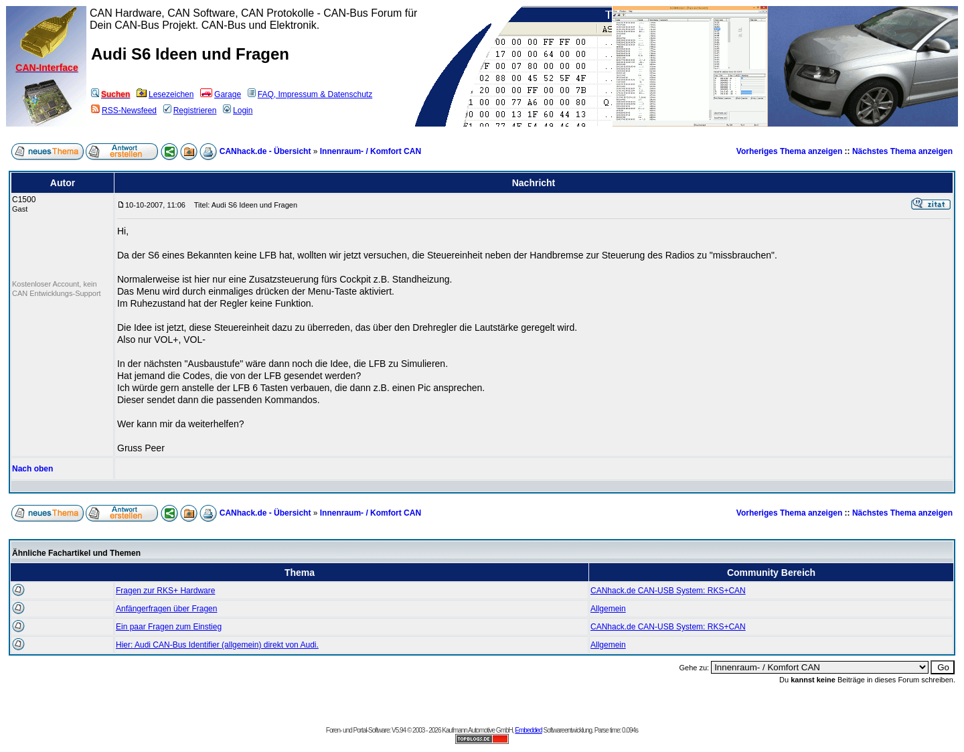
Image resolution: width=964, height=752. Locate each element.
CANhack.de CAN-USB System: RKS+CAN (668, 590)
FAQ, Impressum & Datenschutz (310, 94)
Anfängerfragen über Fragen (166, 608)
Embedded (528, 730)
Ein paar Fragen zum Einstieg (169, 626)
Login (237, 110)
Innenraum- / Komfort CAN (370, 151)
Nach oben (32, 468)
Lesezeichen (165, 94)
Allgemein (608, 608)
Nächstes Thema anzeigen (902, 151)
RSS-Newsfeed (124, 110)
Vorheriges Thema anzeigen (789, 151)
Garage (220, 94)
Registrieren (190, 110)
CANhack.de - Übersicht (265, 151)
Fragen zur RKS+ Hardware (165, 590)
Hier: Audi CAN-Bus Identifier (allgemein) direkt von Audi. (217, 645)
